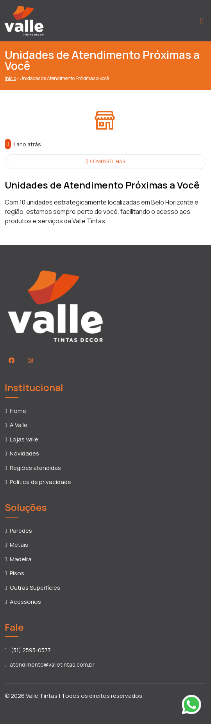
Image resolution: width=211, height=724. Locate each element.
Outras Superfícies (35, 587)
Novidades (24, 453)
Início (10, 78)
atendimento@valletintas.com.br (50, 664)
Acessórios (25, 602)
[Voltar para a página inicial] (24, 20)
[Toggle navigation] (201, 21)
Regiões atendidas (35, 468)
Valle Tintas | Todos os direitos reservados (84, 696)
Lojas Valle (24, 439)
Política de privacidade (40, 482)
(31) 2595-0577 (28, 650)
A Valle (18, 425)
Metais (19, 545)
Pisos (17, 573)
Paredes (21, 531)
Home (18, 411)
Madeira (21, 559)
